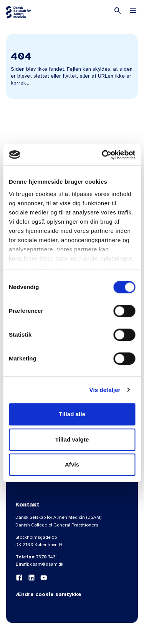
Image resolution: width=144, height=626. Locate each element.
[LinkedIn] (31, 577)
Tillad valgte (72, 439)
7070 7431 (47, 557)
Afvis (72, 464)
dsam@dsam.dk (46, 564)
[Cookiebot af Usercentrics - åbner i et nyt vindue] (102, 155)
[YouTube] (44, 577)
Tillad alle (72, 414)
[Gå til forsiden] (18, 12)
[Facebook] (19, 577)
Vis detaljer (105, 390)
